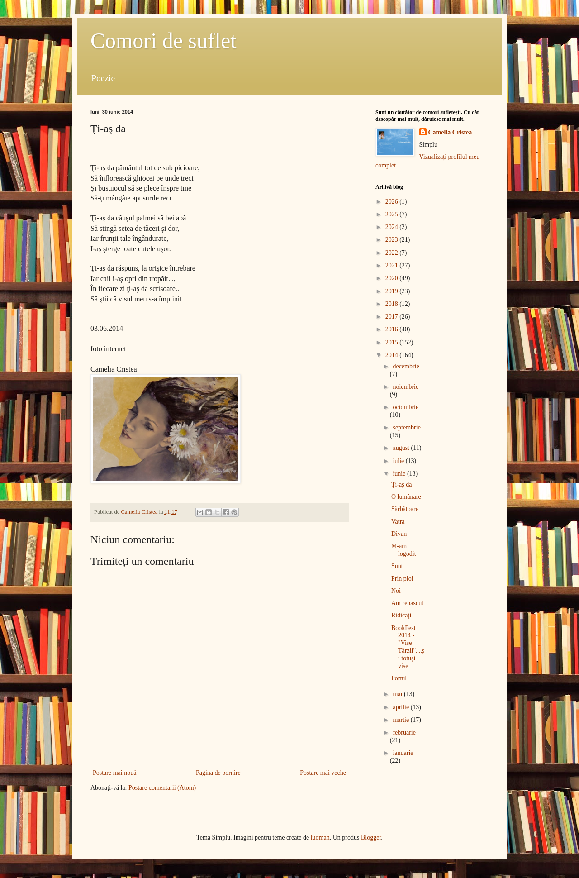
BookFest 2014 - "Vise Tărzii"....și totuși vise (408, 647)
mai (398, 694)
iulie (399, 461)
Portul (399, 678)
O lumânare (406, 496)
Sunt (397, 566)
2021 (392, 265)
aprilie (401, 707)
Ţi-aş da (401, 484)
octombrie (405, 407)
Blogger (371, 837)
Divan (399, 533)
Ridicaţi (401, 615)
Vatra (398, 521)
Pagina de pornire (218, 772)
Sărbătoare (404, 509)
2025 (392, 214)
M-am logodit (403, 550)
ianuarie (403, 752)
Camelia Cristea (450, 132)
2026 (392, 201)
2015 (392, 342)
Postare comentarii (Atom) (162, 787)
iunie (400, 473)
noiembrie (405, 386)
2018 (392, 304)
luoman (320, 837)
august (402, 447)
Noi (396, 590)
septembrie (406, 427)
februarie (404, 732)
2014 (392, 355)
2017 (392, 316)
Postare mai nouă (114, 772)
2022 (392, 252)
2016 (392, 329)
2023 (392, 239)
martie (401, 719)
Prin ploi (402, 578)
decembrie (406, 366)
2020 (392, 278)
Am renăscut (407, 603)
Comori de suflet (163, 40)
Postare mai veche (323, 772)
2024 (392, 227)
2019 (392, 291)
